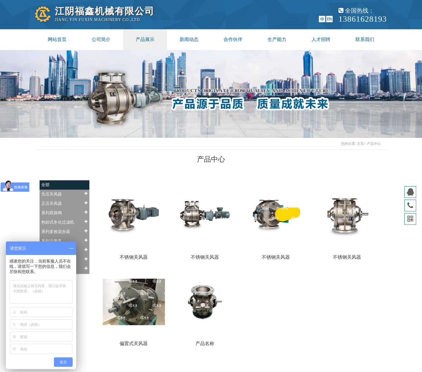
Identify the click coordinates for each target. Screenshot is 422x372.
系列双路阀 (64, 212)
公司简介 (101, 39)
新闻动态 (189, 39)
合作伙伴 (233, 39)
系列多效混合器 (64, 231)
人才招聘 (321, 39)
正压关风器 (64, 203)
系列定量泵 (64, 240)
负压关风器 (64, 193)
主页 (360, 144)
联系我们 (364, 39)
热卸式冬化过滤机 (64, 222)
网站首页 (57, 39)
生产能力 (277, 39)
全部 (45, 185)
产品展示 (145, 39)
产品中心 (374, 144)
